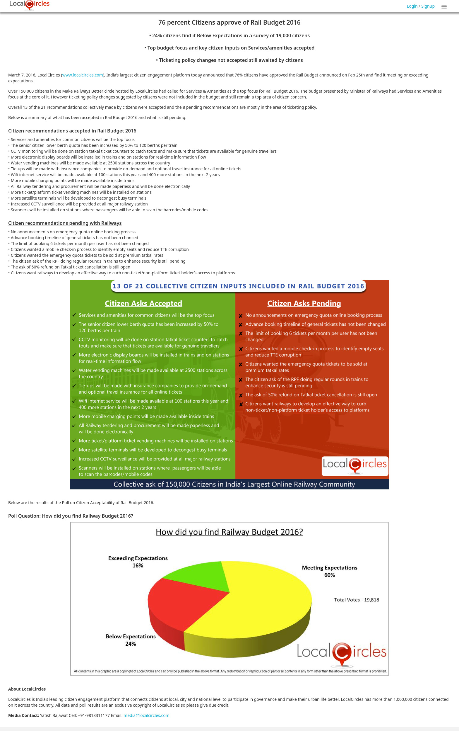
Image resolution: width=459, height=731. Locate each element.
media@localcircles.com (146, 715)
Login (412, 6)
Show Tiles (445, 6)
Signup (428, 6)
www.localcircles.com (82, 75)
